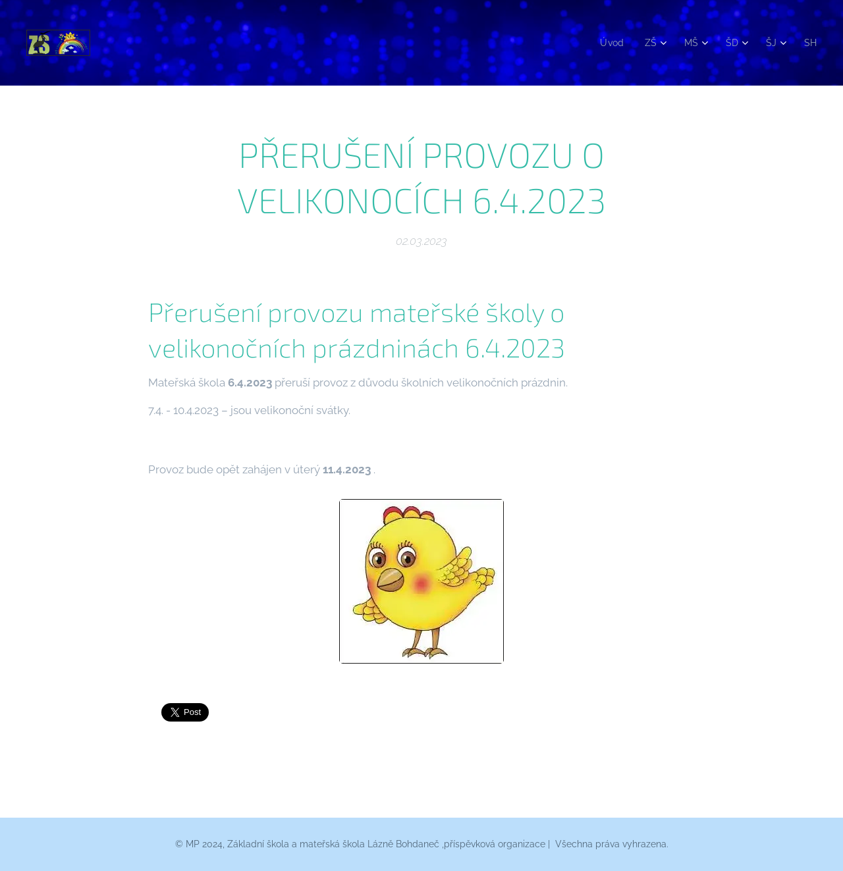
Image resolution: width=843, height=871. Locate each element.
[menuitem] (608, 42)
